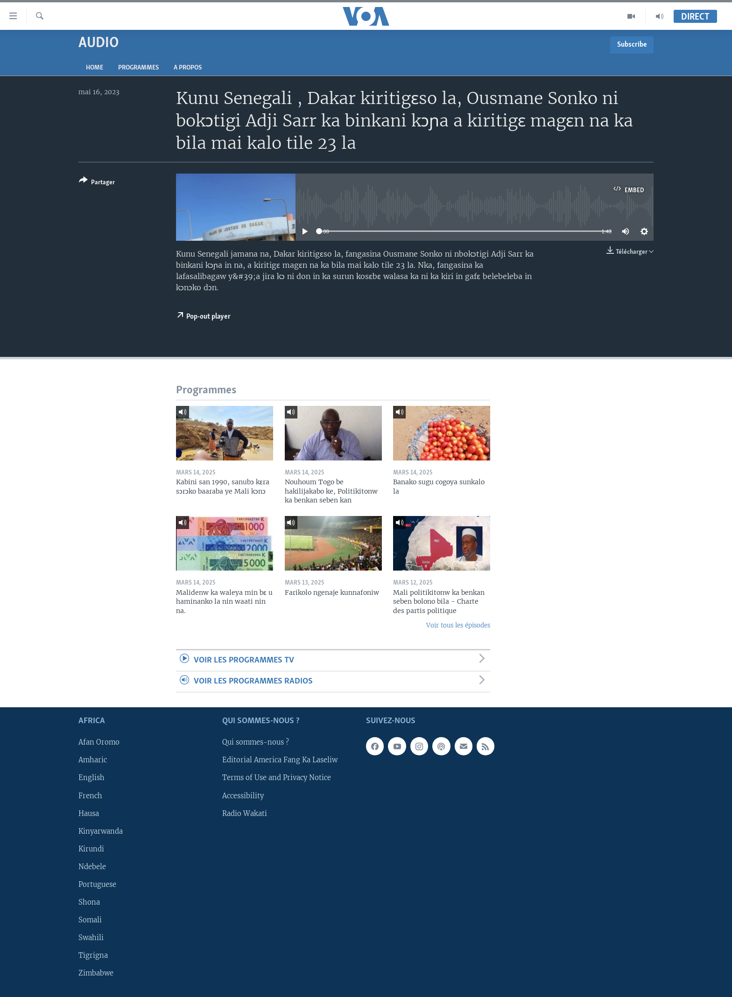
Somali (90, 920)
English (91, 778)
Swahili (91, 938)
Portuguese (97, 884)
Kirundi (91, 849)
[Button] (97, 183)
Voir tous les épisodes (458, 625)
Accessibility (243, 796)
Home (94, 67)
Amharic (92, 760)
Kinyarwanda (100, 831)
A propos (188, 67)
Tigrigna (93, 955)
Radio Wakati (244, 813)
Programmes (138, 67)
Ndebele (92, 867)
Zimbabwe (95, 973)
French (90, 796)
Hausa (88, 813)
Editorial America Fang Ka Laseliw (280, 760)
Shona (89, 902)
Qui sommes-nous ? (255, 743)
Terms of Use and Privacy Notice (276, 778)
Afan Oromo (99, 743)
